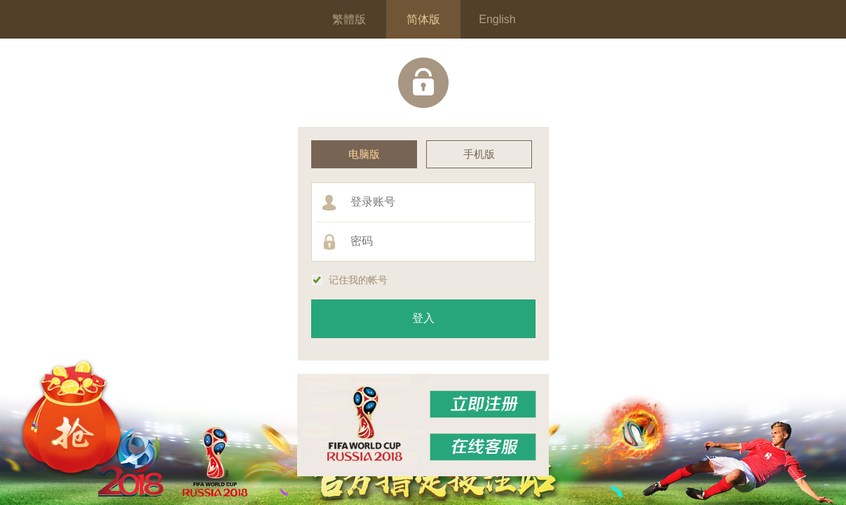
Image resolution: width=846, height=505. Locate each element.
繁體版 (349, 19)
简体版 (423, 19)
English (497, 19)
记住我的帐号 (349, 280)
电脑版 (364, 154)
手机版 (479, 154)
